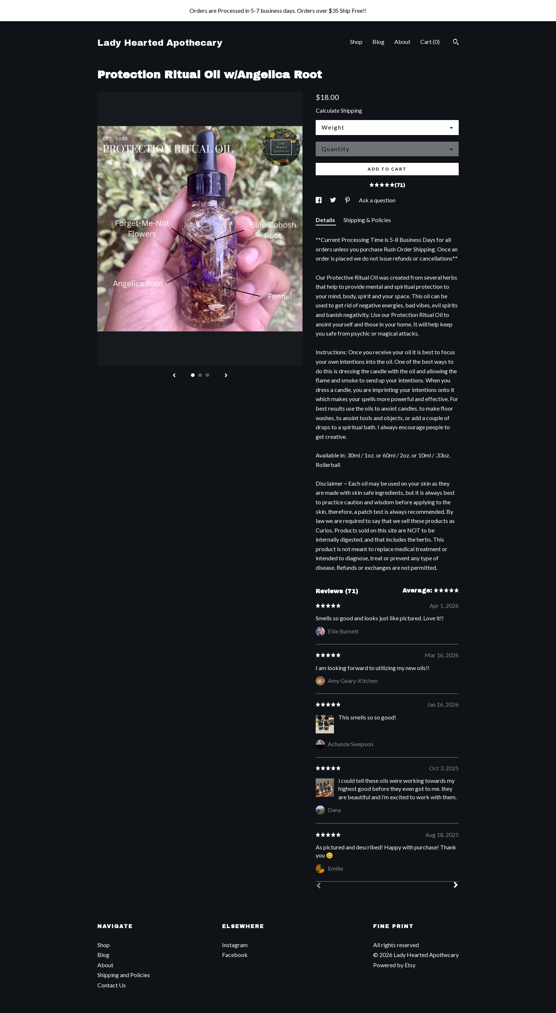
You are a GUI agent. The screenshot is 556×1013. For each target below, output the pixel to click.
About (402, 41)
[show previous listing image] (174, 375)
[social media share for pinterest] (348, 200)
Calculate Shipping (339, 110)
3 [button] (207, 375)
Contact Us (111, 985)
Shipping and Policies (123, 974)
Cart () (430, 41)
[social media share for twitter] (333, 200)
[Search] (456, 43)
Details (326, 219)
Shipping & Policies (367, 219)
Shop (356, 41)
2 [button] (200, 375)
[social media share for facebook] (319, 200)
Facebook (235, 954)
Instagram (235, 944)
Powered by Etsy (394, 964)
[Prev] (319, 886)
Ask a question (377, 200)
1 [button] (193, 375)
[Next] (456, 886)
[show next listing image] (226, 375)
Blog (378, 41)
